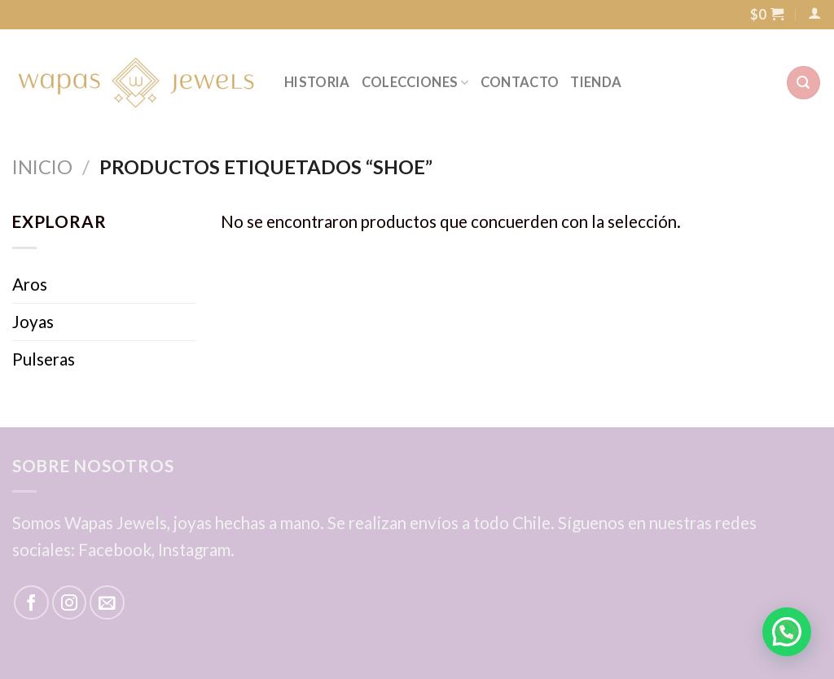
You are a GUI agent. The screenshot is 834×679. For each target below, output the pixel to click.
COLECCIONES (415, 82)
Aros (29, 284)
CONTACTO (520, 82)
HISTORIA (317, 82)
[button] (786, 631)
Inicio (42, 167)
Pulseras (43, 359)
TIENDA (595, 82)
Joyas (33, 321)
